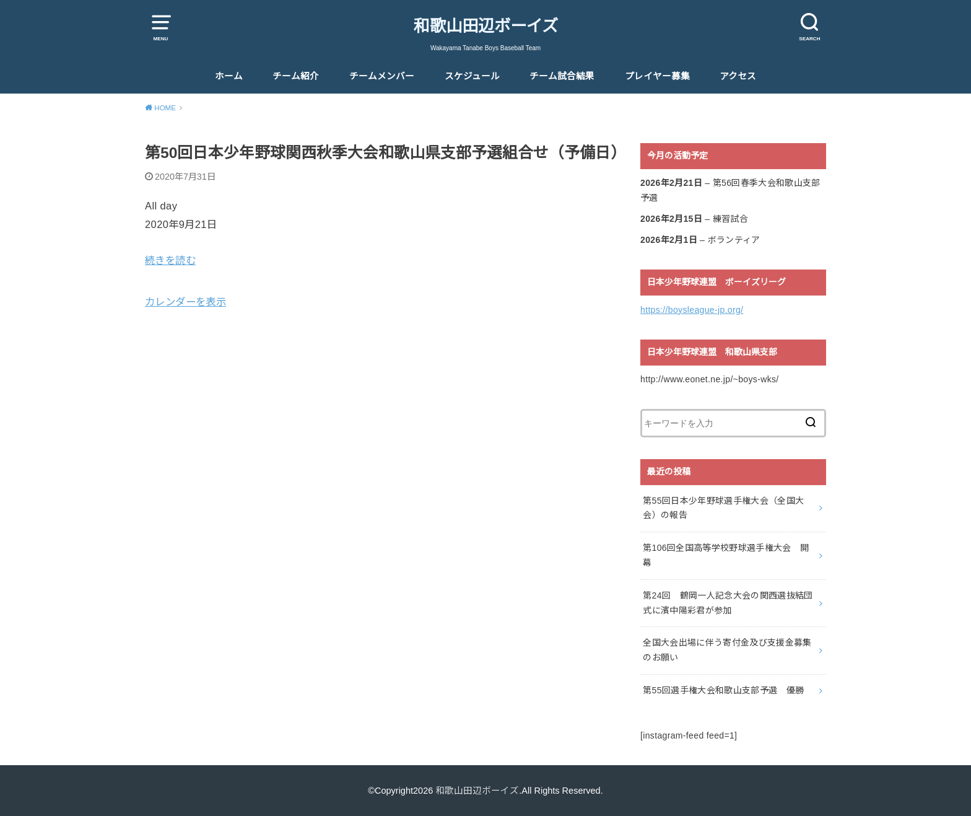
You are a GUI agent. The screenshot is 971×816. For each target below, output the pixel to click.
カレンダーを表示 (185, 301)
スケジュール (472, 76)
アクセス (738, 76)
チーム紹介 (295, 76)
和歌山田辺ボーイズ (486, 26)
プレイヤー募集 (657, 76)
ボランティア (734, 240)
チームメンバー (381, 76)
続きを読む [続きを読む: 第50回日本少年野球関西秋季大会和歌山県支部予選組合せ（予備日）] (170, 260)
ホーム (229, 76)
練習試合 (730, 219)
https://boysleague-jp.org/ (691, 310)
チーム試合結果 (561, 76)
